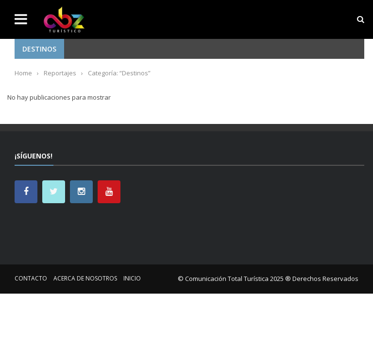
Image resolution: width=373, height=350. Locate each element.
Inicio (132, 278)
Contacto (31, 278)
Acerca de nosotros (85, 278)
